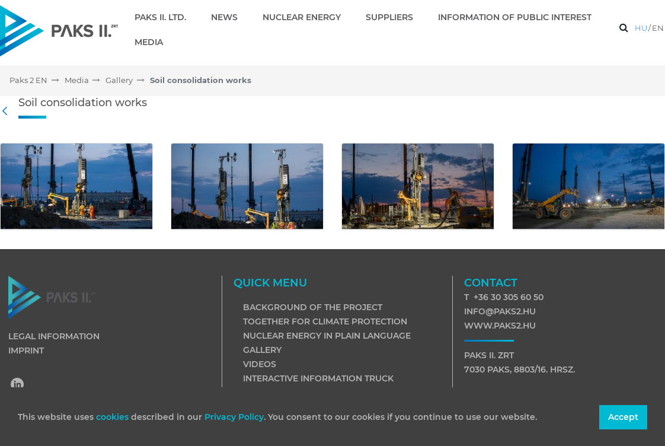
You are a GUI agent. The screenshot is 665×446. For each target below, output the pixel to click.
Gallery (262, 350)
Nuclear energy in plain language (327, 335)
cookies (113, 417)
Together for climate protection (325, 321)
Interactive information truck (318, 378)
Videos (259, 364)
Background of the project (312, 307)
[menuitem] (165, 17)
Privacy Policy (234, 417)
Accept (623, 417)
